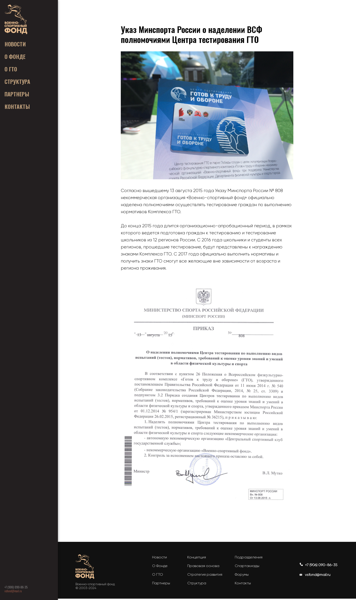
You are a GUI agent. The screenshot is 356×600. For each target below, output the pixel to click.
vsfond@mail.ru (13, 591)
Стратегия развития (204, 576)
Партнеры (161, 584)
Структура (196, 584)
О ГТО (157, 576)
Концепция (196, 558)
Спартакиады (247, 567)
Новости (159, 558)
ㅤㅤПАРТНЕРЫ (17, 94)
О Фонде (160, 567)
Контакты (243, 584)
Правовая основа (203, 567)
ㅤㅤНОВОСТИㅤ (15, 44)
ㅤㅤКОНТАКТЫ (17, 106)
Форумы (242, 576)
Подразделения (248, 558)
